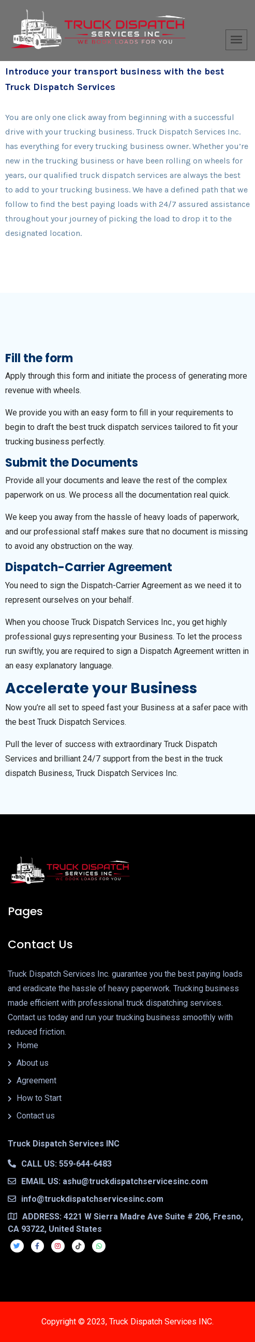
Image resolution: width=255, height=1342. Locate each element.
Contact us (36, 1116)
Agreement (36, 1080)
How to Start (39, 1098)
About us (33, 1063)
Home (27, 1045)
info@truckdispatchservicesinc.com (85, 1199)
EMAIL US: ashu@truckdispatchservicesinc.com (108, 1181)
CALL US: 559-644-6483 (60, 1164)
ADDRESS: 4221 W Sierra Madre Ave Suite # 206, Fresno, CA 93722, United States (125, 1223)
